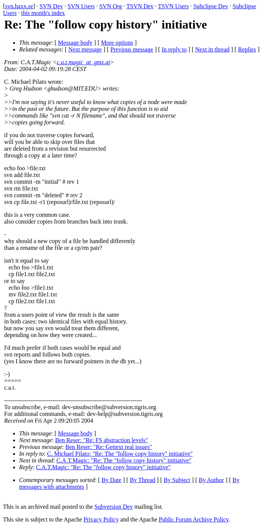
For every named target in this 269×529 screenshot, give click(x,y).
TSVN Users (173, 6)
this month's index (43, 13)
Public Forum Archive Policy (193, 519)
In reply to (174, 49)
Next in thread (212, 49)
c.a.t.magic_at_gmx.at (83, 62)
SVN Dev (51, 6)
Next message (85, 49)
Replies (247, 49)
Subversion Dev (114, 506)
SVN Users (81, 6)
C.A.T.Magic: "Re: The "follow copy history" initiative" (123, 460)
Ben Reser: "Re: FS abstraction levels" (101, 440)
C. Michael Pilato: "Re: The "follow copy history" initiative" (120, 453)
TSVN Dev (139, 6)
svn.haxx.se (19, 6)
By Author (211, 480)
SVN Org (110, 6)
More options (117, 42)
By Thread (142, 480)
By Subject (177, 480)
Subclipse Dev (210, 6)
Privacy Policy (101, 519)
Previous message (131, 49)
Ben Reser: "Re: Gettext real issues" (108, 447)
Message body (75, 42)
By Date (112, 480)
